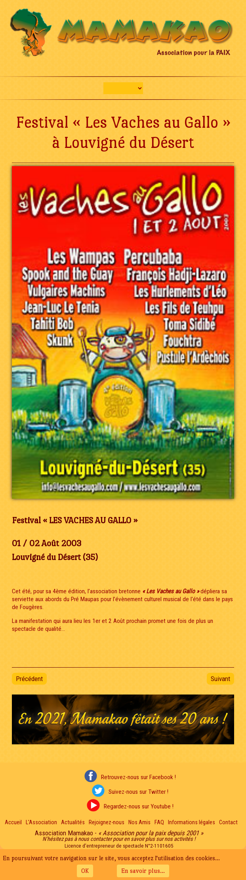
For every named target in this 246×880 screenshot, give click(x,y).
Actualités (73, 822)
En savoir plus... (143, 870)
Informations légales (191, 822)
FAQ (159, 822)
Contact (228, 822)
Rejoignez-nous (106, 822)
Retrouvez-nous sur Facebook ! (138, 777)
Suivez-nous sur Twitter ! (138, 791)
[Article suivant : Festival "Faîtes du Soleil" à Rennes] (220, 679)
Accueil (13, 822)
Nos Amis (139, 822)
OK (85, 870)
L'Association (41, 822)
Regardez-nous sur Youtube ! (139, 806)
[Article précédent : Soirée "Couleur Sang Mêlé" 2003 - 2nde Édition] (29, 679)
